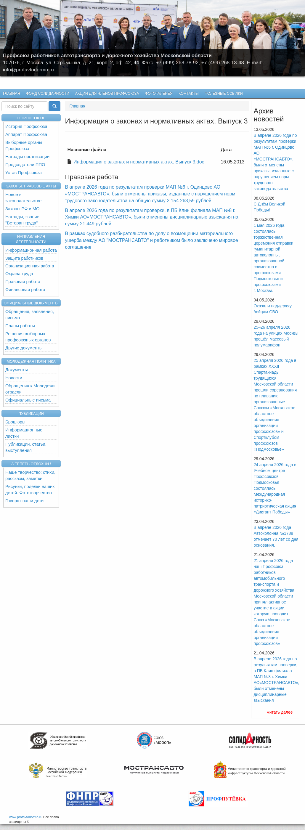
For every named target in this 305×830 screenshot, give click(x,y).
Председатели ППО (25, 164)
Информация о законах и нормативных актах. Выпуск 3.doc (138, 161)
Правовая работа (22, 281)
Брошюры (15, 422)
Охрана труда (19, 273)
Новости (13, 377)
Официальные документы (31, 303)
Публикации (31, 414)
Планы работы (20, 325)
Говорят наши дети (24, 500)
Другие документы (23, 348)
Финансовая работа (25, 289)
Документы (16, 369)
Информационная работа (31, 250)
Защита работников (24, 258)
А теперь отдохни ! (31, 464)
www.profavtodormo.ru (25, 817)
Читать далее (280, 712)
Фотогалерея (157, 93)
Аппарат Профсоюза (26, 134)
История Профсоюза (26, 126)
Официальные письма (28, 400)
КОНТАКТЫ (189, 93)
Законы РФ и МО (22, 208)
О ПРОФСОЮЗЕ (31, 118)
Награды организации (27, 156)
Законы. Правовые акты (31, 186)
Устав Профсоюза (23, 172)
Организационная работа (29, 266)
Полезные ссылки (224, 93)
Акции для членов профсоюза (107, 93)
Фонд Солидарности (47, 93)
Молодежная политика (31, 361)
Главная (11, 93)
